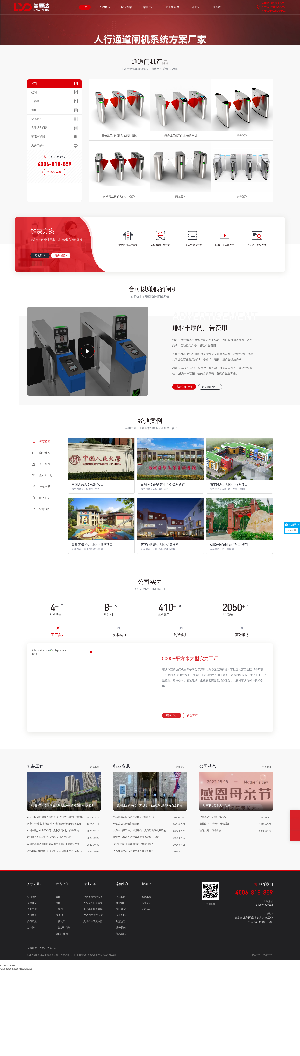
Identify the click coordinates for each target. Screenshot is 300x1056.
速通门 (59, 1015)
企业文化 (32, 1009)
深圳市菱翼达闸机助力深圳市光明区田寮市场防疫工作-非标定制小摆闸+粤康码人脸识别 (57, 952)
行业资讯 (146, 1002)
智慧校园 (121, 996)
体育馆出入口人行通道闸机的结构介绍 (135, 925)
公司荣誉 (32, 1015)
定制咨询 (42, 353)
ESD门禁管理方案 (93, 1015)
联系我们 (217, 8)
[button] (144, 127)
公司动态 (146, 1009)
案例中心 (148, 8)
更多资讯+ (181, 864)
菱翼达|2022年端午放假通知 (215, 932)
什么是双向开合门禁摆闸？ (128, 932)
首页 (85, 8)
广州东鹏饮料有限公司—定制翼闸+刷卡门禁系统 (54, 939)
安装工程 (146, 996)
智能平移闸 (62, 1033)
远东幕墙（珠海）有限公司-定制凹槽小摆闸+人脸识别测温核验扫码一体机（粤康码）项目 (57, 959)
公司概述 (32, 996)
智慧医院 (121, 1033)
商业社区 (121, 1002)
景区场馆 (121, 1009)
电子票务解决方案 (93, 1009)
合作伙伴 (32, 1027)
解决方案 (126, 8)
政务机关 (121, 1027)
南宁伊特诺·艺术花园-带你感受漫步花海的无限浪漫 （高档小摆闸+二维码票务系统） (57, 932)
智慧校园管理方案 (93, 996)
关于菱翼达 (172, 8)
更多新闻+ (267, 864)
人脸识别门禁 (63, 1027)
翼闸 (58, 996)
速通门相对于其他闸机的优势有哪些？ (135, 952)
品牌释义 (32, 1002)
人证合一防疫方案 (93, 1021)
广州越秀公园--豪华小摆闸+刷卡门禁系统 (50, 945)
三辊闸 (59, 1009)
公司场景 (32, 1021)
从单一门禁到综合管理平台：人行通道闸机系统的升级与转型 (143, 939)
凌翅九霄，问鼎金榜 (211, 939)
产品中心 (104, 8)
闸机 (42, 1047)
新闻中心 (195, 8)
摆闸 (58, 1002)
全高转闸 (60, 1021)
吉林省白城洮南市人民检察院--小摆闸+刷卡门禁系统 (57, 925)
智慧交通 (121, 1021)
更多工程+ (95, 864)
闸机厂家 (51, 1047)
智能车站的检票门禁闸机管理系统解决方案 (137, 945)
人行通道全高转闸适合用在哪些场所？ (135, 959)
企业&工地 (121, 1015)
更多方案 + (67, 353)
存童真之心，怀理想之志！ (214, 925)
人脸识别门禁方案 (93, 1002)
